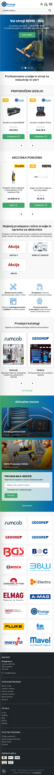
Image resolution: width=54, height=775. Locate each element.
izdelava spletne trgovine (22, 773)
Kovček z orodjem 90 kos (40, 123)
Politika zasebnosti (8, 736)
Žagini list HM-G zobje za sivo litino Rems (40, 189)
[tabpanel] (27, 43)
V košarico (13, 136)
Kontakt (4, 723)
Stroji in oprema (7, 691)
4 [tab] (31, 67)
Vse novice (27, 505)
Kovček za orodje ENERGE (13, 123)
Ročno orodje (6, 686)
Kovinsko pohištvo (8, 694)
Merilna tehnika (7, 697)
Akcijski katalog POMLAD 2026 (27, 29)
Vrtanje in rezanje (8, 689)
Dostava (5, 745)
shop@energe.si (10, 673)
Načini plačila (6, 742)
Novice (4, 721)
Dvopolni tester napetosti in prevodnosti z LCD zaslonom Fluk (13, 190)
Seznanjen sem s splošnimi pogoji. (19, 490)
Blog (3, 718)
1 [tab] (22, 67)
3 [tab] (28, 67)
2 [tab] (25, 67)
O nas (4, 713)
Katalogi (4, 715)
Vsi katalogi (27, 390)
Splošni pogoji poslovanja (11, 739)
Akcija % (5, 700)
